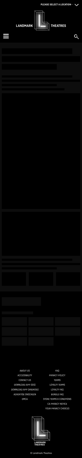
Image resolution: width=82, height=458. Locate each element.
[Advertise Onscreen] (25, 394)
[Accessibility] (25, 375)
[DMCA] (25, 399)
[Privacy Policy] (57, 375)
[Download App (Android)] (24, 389)
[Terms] (57, 380)
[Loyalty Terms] (57, 385)
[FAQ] (57, 371)
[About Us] (25, 371)
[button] (37, 36)
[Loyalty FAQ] (57, 389)
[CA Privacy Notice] (57, 404)
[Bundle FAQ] (57, 394)
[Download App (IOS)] (24, 385)
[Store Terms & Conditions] (57, 399)
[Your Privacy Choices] (57, 408)
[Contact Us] (25, 380)
